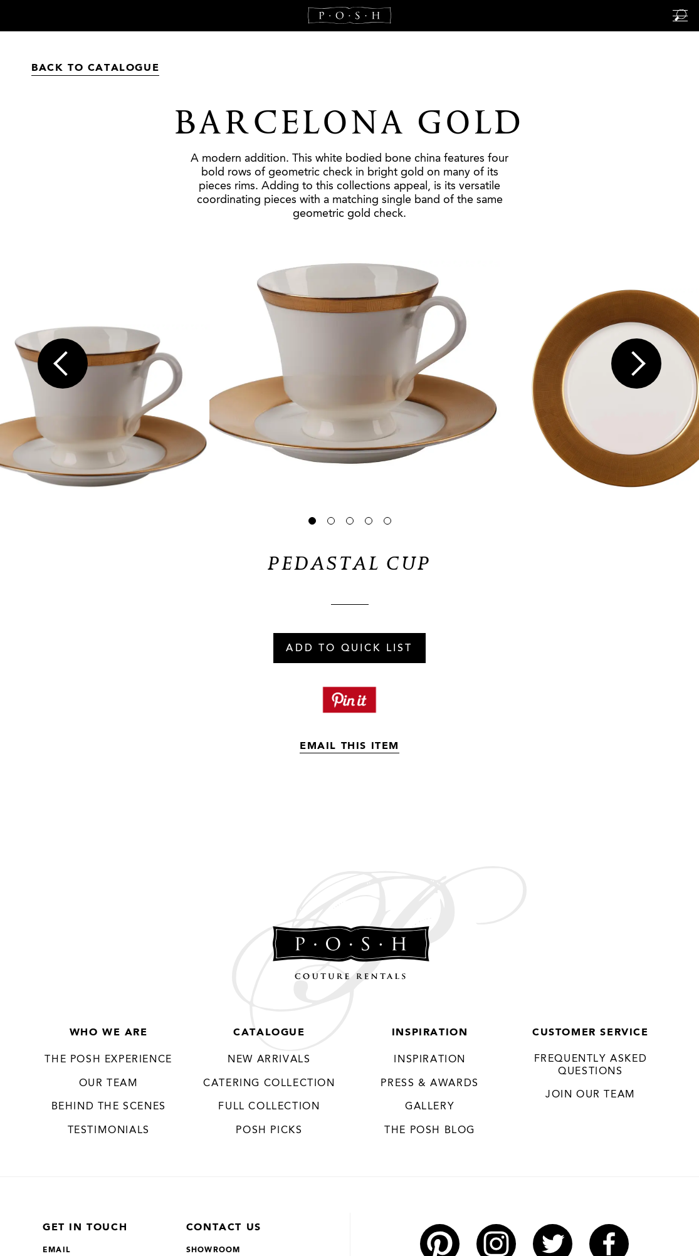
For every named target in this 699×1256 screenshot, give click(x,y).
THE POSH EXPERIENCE (108, 1060)
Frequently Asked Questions (591, 1065)
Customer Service (590, 1033)
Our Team (109, 1084)
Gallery (430, 1107)
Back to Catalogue (95, 68)
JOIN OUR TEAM (590, 1095)
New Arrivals (269, 1060)
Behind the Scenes (108, 1107)
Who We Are (109, 1033)
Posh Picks (269, 1131)
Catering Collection (269, 1084)
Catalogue (269, 1033)
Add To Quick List (349, 649)
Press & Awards (429, 1084)
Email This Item (349, 746)
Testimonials (109, 1131)
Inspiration (430, 1033)
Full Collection (269, 1107)
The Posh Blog (429, 1131)
